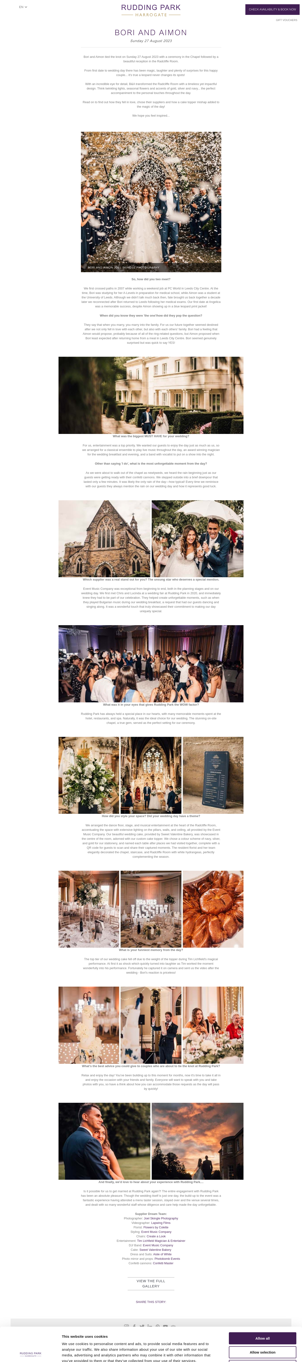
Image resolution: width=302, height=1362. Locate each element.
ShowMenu (10, 9)
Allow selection (262, 1318)
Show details (248, 1353)
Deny (262, 1332)
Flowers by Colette (155, 1227)
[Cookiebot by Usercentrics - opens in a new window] (30, 1352)
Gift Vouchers (286, 20)
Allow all (263, 1304)
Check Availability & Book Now (272, 9)
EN (21, 7)
